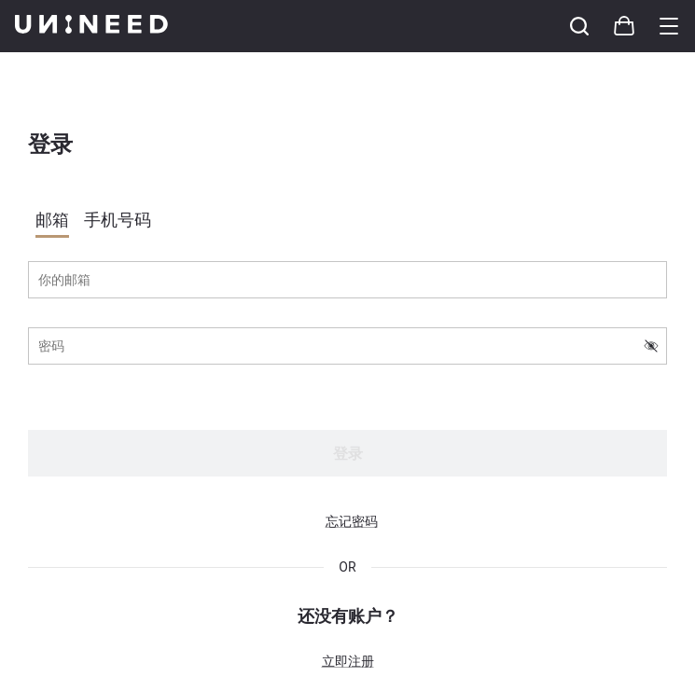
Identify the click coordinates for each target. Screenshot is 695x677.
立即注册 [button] (348, 661)
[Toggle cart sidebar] (579, 26)
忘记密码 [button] (352, 521)
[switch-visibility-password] (651, 346)
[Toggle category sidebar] (669, 26)
